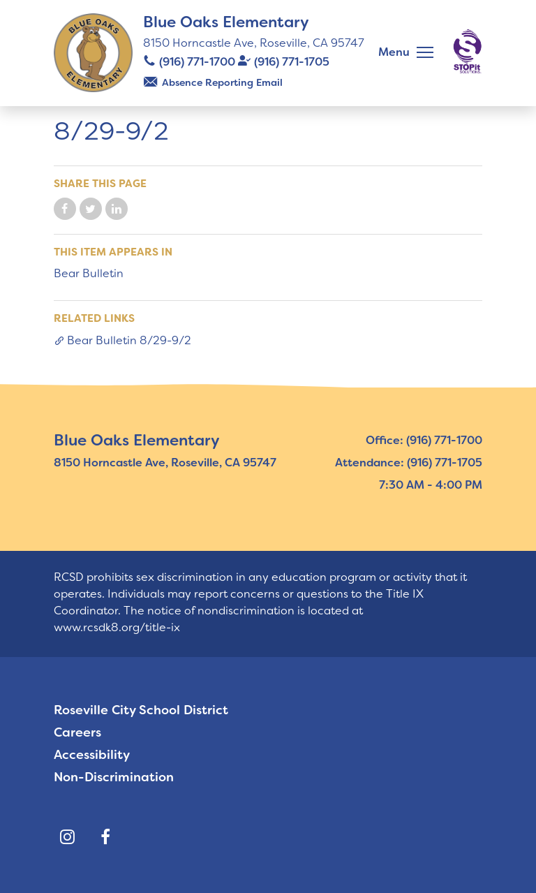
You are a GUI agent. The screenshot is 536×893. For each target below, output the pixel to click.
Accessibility (92, 754)
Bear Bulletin (89, 274)
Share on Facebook (65, 209)
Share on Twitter (91, 209)
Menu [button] (394, 52)
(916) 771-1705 (291, 61)
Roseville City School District (141, 710)
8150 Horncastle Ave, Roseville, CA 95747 (253, 43)
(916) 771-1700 (197, 61)
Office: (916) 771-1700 (424, 440)
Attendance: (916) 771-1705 (408, 462)
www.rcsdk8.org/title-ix (117, 627)
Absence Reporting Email (222, 82)
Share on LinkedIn (116, 209)
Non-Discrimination (114, 777)
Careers (77, 732)
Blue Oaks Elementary (226, 22)
